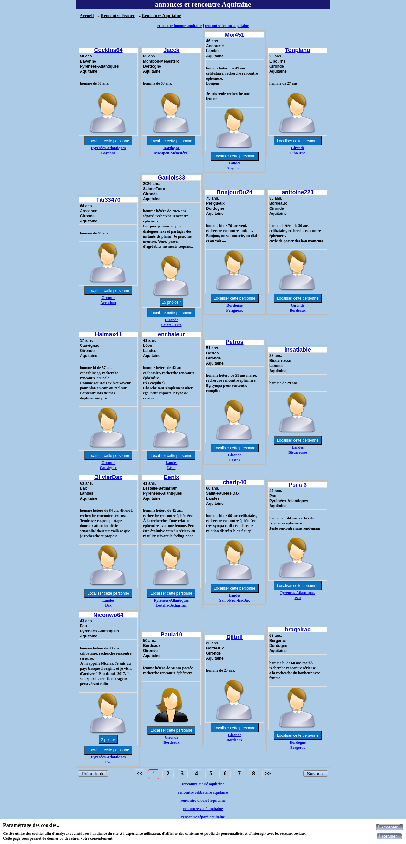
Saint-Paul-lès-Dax (234, 600)
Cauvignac (108, 467)
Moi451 (234, 35)
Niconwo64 (108, 615)
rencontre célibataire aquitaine (203, 792)
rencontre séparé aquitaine (203, 817)
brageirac (298, 629)
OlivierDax (108, 477)
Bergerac (297, 747)
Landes (234, 163)
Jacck (171, 50)
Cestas (234, 460)
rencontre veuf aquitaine (203, 809)
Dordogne (171, 148)
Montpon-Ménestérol (171, 153)
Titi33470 (108, 200)
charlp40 (234, 482)
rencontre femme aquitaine (227, 25)
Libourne (297, 153)
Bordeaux (297, 310)
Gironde (297, 148)
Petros (234, 342)
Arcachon (108, 302)
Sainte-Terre (171, 325)
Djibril (234, 637)
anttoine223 (297, 192)
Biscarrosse (297, 452)
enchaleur (171, 334)
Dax (108, 605)
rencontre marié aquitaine (203, 784)
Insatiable (298, 349)
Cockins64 (108, 50)
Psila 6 (298, 485)
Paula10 (171, 634)
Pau (297, 598)
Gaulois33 (171, 178)
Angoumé (234, 168)
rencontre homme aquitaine (179, 25)
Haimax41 (108, 334)
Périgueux (234, 310)
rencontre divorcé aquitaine (202, 800)
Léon (171, 467)
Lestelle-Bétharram (171, 605)
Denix (171, 477)
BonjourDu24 (234, 192)
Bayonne (108, 153)
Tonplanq (298, 50)
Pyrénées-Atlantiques (108, 148)
